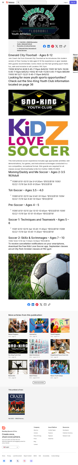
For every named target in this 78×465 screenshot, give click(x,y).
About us (36, 430)
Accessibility (46, 456)
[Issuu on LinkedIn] (11, 461)
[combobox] (33, 2)
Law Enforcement (17, 456)
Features (50, 433)
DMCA (35, 456)
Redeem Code (66, 435)
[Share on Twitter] (56, 46)
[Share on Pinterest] (52, 46)
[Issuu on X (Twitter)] (18, 461)
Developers (66, 430)
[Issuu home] (10, 2)
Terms (3, 456)
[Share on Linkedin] (48, 46)
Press (35, 438)
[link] (66, 2)
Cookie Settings (55, 456)
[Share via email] (60, 46)
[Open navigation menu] (3, 2)
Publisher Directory (68, 433)
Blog (35, 441)
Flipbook (50, 435)
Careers (36, 433)
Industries (50, 438)
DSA (40, 456)
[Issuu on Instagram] (24, 461)
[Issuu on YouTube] (31, 461)
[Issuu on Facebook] (4, 461)
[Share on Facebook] (44, 46)
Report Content (28, 456)
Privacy (9, 456)
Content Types (52, 430)
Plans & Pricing (37, 435)
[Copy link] (65, 46)
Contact (36, 444)
